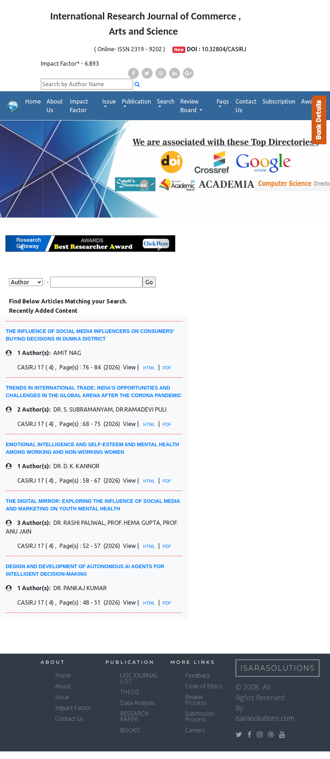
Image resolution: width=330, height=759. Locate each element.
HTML (149, 367)
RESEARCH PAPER (134, 716)
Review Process (195, 700)
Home (33, 101)
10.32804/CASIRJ (224, 49)
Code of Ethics (203, 686)
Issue (109, 101)
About (63, 686)
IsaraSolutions (278, 668)
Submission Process (199, 716)
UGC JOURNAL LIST (139, 678)
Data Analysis (137, 703)
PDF (167, 367)
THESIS (129, 692)
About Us (55, 105)
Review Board (189, 105)
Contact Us (246, 105)
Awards (311, 101)
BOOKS (130, 730)
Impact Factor (79, 105)
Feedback (197, 675)
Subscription (279, 101)
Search (166, 101)
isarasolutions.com (265, 718)
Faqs (223, 101)
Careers (195, 730)
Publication (136, 101)
